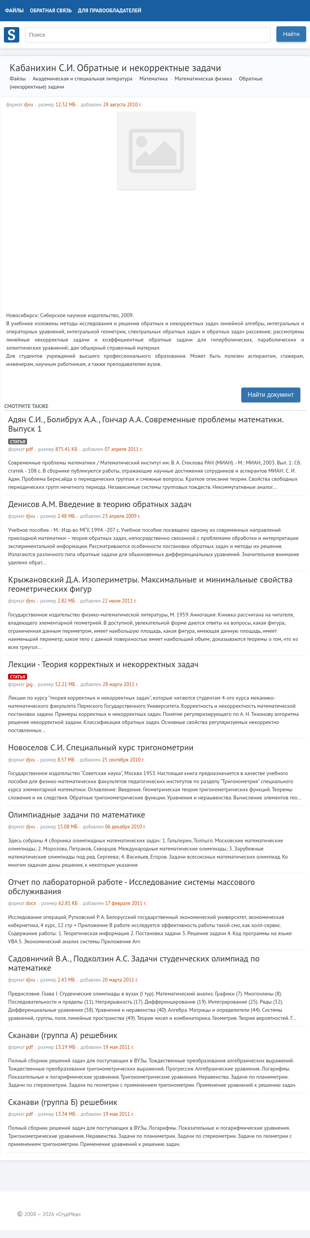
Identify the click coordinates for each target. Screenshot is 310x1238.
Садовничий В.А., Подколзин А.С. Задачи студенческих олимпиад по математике (134, 963)
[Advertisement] (155, 247)
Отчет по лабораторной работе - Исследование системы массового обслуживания (131, 886)
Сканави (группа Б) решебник (62, 1101)
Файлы (14, 10)
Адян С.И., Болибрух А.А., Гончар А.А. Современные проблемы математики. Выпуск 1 (145, 424)
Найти (291, 34)
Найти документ (271, 394)
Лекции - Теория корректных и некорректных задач (103, 664)
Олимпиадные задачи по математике (76, 814)
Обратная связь (51, 10)
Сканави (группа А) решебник (62, 1035)
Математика (153, 78)
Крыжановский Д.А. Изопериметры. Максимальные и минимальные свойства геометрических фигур (150, 584)
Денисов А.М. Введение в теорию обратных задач (99, 504)
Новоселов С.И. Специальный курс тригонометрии (100, 747)
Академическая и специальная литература (82, 78)
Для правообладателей (109, 10)
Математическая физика (203, 78)
